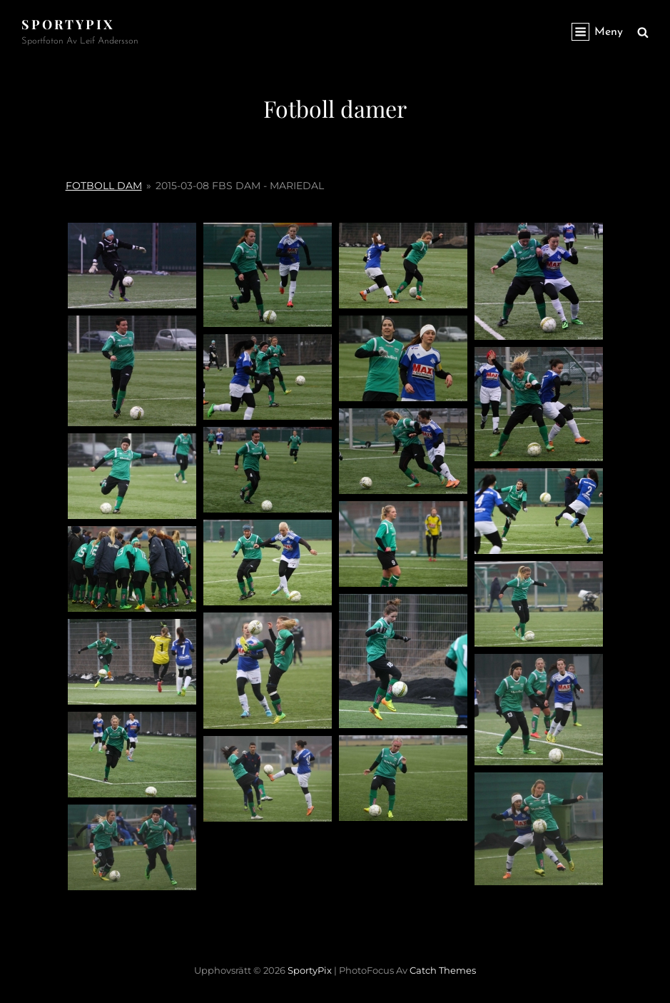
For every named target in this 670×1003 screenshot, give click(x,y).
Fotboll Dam (104, 185)
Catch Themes (443, 970)
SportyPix (67, 24)
